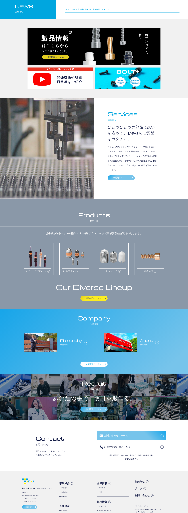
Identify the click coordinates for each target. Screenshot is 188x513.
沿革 (100, 492)
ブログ (138, 488)
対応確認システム (55, 57)
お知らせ (140, 481)
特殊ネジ (148, 271)
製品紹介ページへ (93, 298)
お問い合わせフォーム (116, 435)
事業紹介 (111, 5)
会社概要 (102, 488)
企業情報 (137, 5)
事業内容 (64, 488)
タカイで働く (103, 506)
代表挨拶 (64, 510)
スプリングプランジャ (36, 271)
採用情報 (150, 5)
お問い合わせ (142, 495)
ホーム (97, 5)
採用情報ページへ (93, 409)
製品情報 (29, 507)
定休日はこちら (131, 459)
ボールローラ (111, 271)
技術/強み (64, 492)
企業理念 (124, 5)
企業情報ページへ (93, 364)
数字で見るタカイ (105, 510)
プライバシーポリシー (142, 506)
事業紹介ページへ (120, 178)
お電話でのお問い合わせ (117, 447)
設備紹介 (64, 496)
